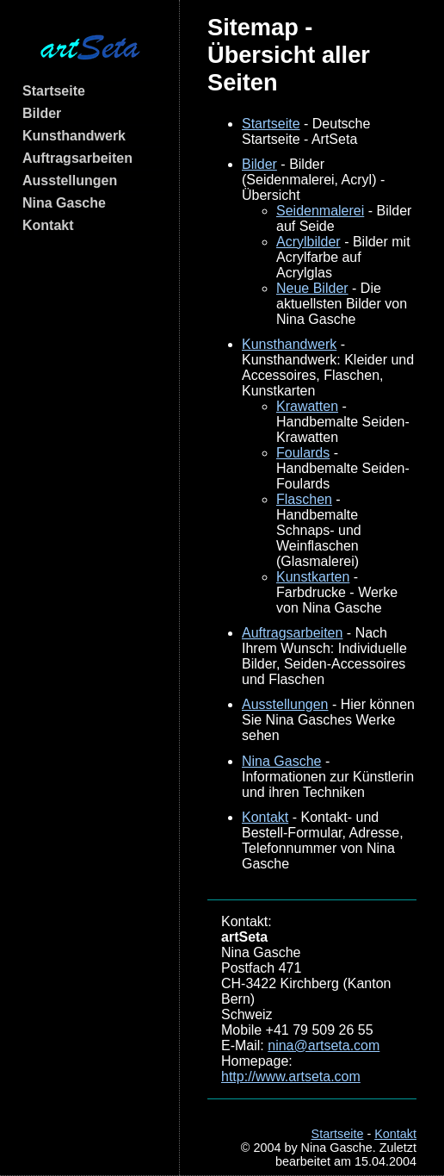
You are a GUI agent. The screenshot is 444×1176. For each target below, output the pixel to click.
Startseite (53, 91)
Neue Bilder (312, 288)
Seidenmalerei (320, 210)
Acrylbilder (308, 241)
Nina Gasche (64, 203)
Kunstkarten (312, 576)
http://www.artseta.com (291, 1076)
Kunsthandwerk (74, 135)
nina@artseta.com (323, 1045)
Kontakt (48, 225)
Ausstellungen (69, 180)
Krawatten (307, 406)
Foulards (303, 452)
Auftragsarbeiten (77, 158)
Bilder (41, 113)
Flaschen (304, 499)
